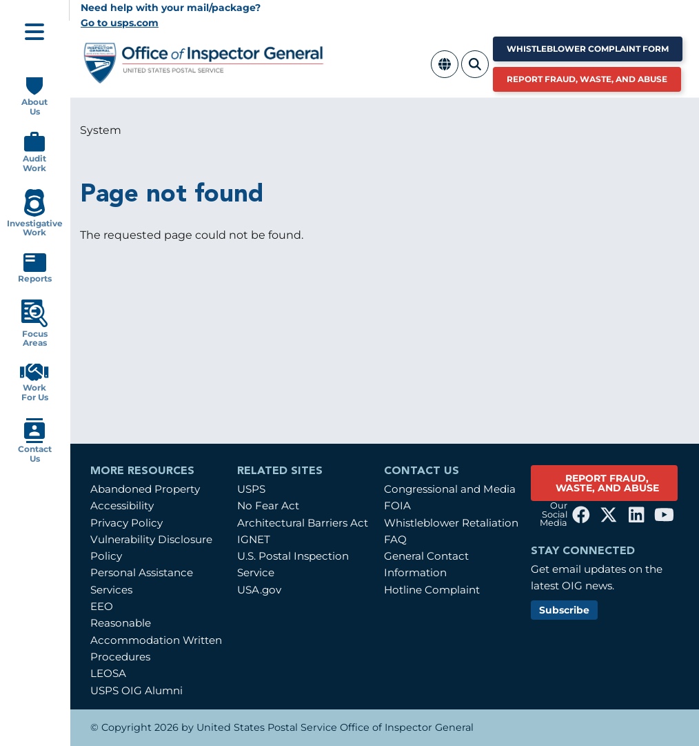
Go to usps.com (120, 23)
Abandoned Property (145, 488)
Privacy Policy (126, 522)
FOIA (397, 505)
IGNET (253, 539)
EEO (101, 606)
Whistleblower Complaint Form (588, 48)
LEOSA (108, 673)
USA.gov (259, 589)
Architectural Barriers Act (302, 522)
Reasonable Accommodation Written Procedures (156, 639)
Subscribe (564, 610)
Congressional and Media (450, 488)
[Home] (204, 78)
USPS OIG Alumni (136, 690)
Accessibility (122, 505)
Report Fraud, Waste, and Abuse (587, 79)
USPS (251, 488)
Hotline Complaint (432, 589)
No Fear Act (268, 505)
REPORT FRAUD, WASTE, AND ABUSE (607, 483)
